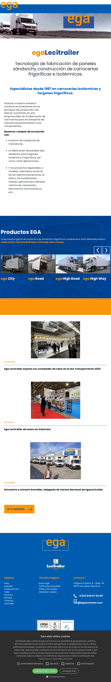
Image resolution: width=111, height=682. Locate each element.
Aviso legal (44, 583)
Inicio (6, 583)
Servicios (8, 595)
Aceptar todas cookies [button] (45, 671)
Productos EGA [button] (11, 589)
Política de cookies (48, 589)
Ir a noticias (16, 509)
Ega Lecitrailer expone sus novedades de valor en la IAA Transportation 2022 (52, 369)
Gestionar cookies (48, 592)
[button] (18, 664)
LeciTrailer (9, 603)
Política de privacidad (49, 586)
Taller (7, 592)
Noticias (8, 597)
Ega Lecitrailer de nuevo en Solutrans (27, 429)
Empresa (8, 586)
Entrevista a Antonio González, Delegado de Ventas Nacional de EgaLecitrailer (53, 489)
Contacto (9, 600)
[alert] (55, 656)
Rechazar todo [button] (69, 671)
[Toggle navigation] (106, 6)
